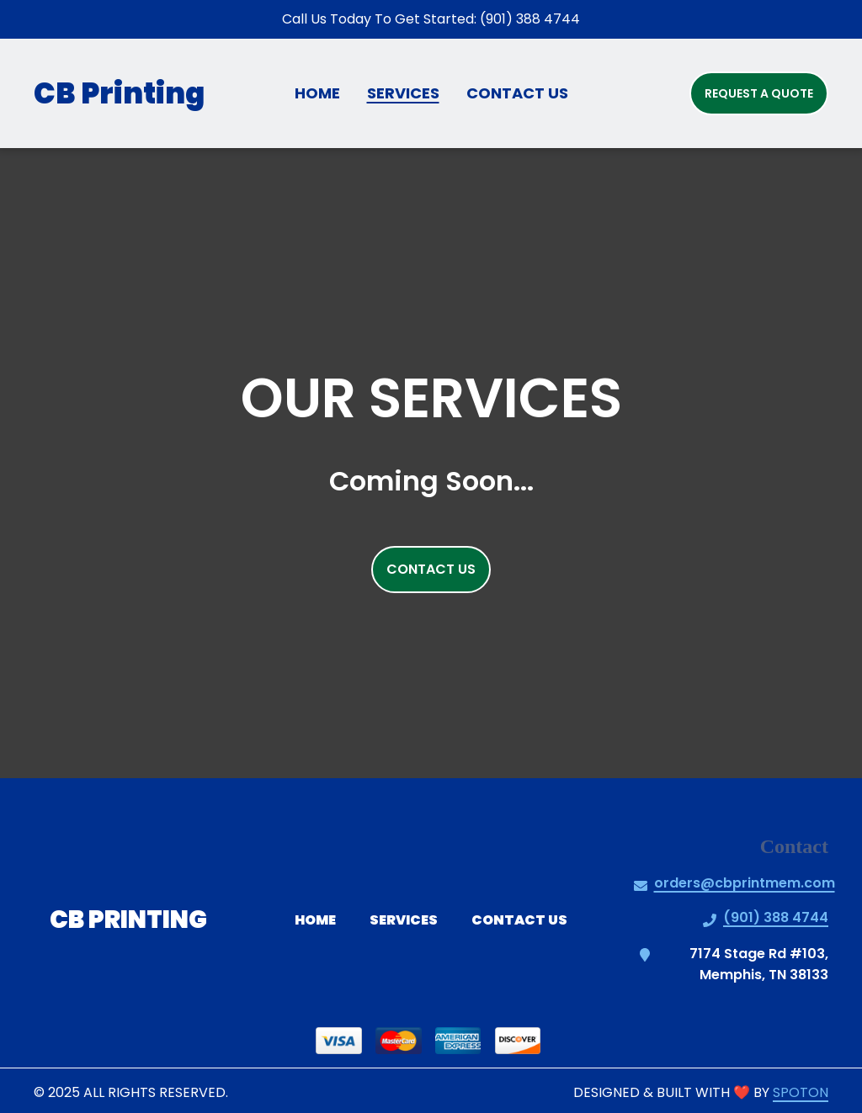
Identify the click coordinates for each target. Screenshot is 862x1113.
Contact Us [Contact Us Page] (517, 92)
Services (409, 919)
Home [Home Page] (317, 92)
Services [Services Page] (403, 92)
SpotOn (800, 1092)
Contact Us (524, 919)
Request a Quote (759, 93)
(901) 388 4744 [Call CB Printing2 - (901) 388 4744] (775, 917)
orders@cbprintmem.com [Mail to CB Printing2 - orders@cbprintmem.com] (744, 883)
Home (320, 919)
